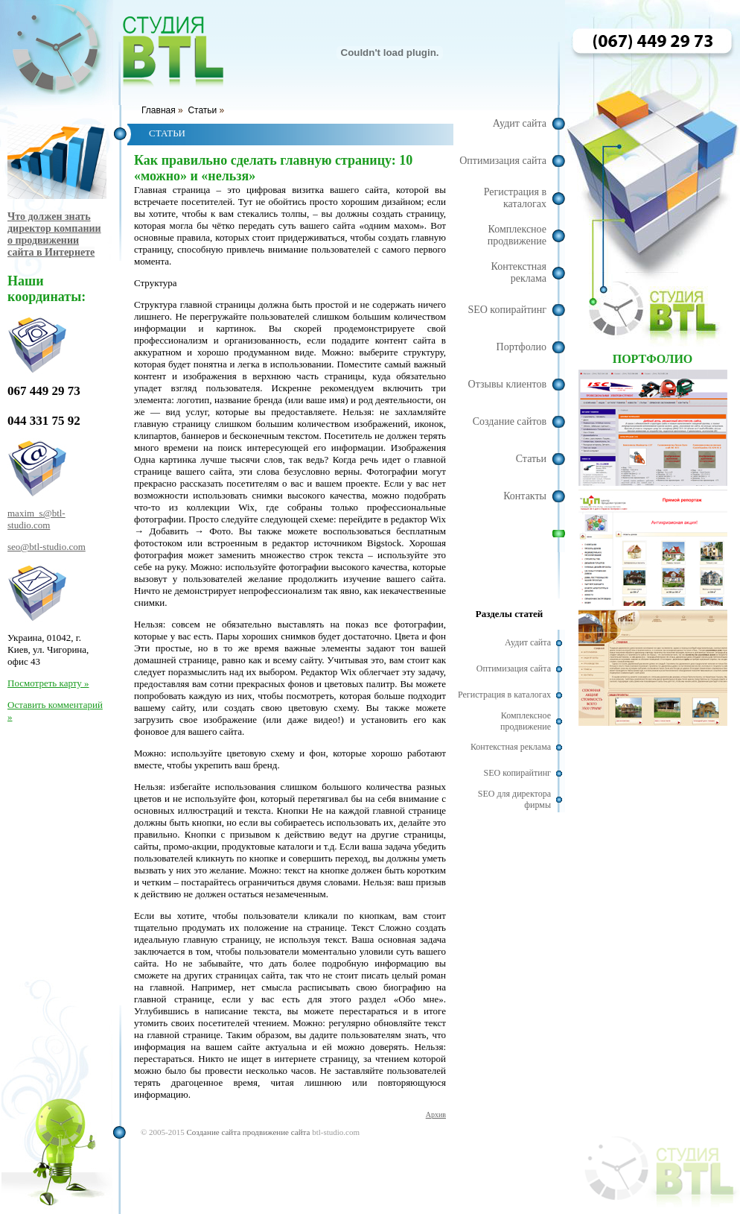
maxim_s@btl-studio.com (36, 519)
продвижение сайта (276, 1132)
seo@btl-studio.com (46, 546)
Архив (436, 1114)
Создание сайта (213, 1132)
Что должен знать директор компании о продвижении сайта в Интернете (54, 234)
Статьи (202, 110)
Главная (158, 110)
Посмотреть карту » (48, 683)
